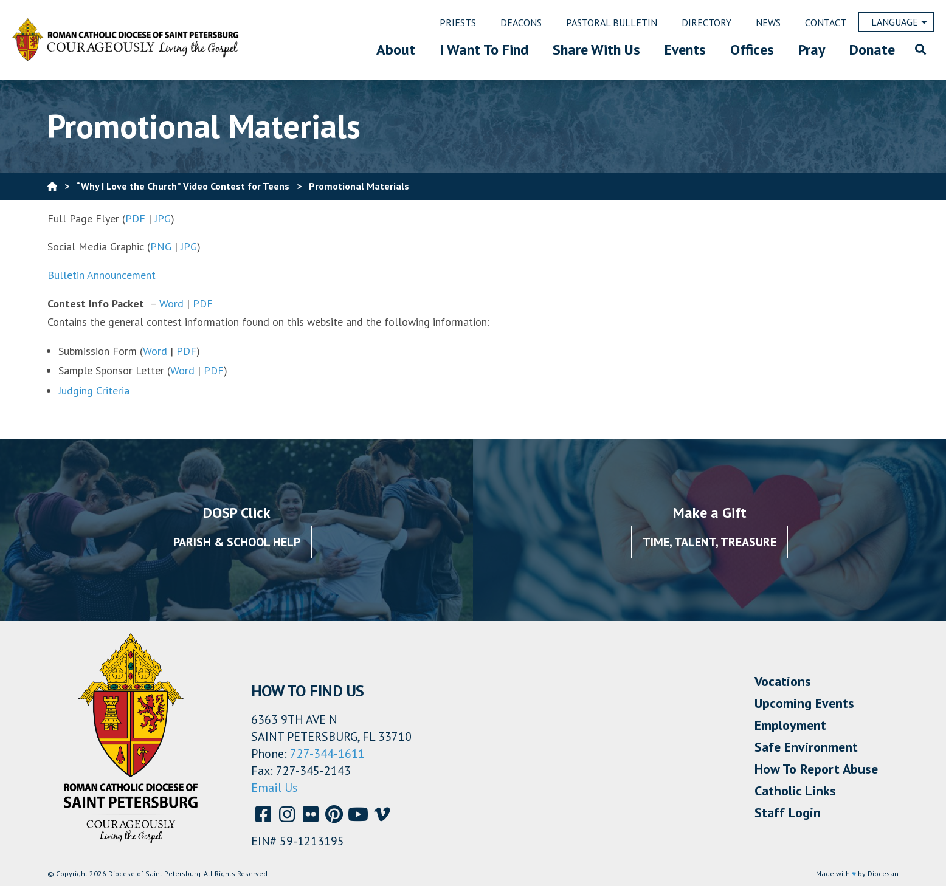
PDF (135, 218)
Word (171, 304)
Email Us (274, 787)
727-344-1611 (327, 753)
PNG (160, 246)
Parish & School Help (236, 542)
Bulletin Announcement (101, 275)
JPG (162, 218)
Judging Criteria (95, 390)
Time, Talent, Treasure (709, 542)
